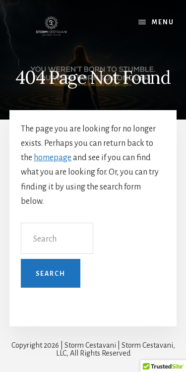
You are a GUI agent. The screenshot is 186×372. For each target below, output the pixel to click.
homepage (52, 157)
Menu (163, 22)
